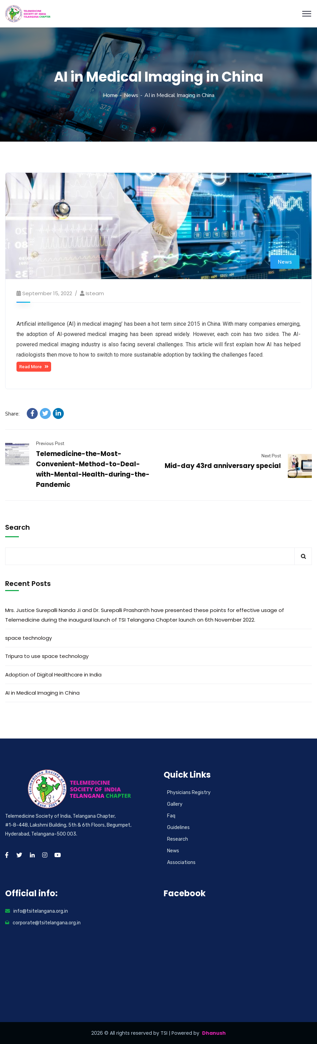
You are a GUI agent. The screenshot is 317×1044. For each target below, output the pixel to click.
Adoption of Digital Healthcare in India (53, 674)
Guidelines (178, 827)
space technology (28, 637)
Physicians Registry (189, 792)
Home (110, 95)
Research (177, 839)
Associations (181, 862)
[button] (33, 367)
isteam (95, 293)
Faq (171, 816)
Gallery (175, 804)
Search (17, 527)
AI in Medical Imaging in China (42, 692)
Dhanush (214, 1033)
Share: (12, 413)
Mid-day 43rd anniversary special (223, 465)
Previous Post (50, 444)
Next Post (271, 456)
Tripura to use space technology (47, 656)
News (131, 95)
